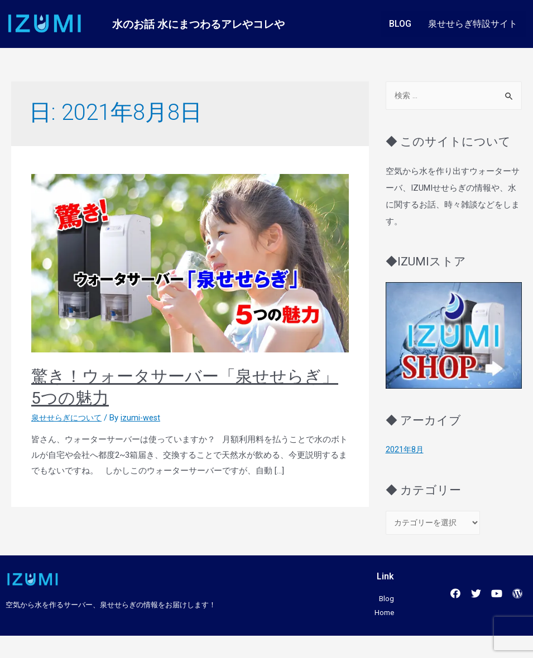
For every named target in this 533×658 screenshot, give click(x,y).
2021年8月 (405, 450)
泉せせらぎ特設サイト (472, 23)
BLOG (400, 23)
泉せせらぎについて (69, 418)
